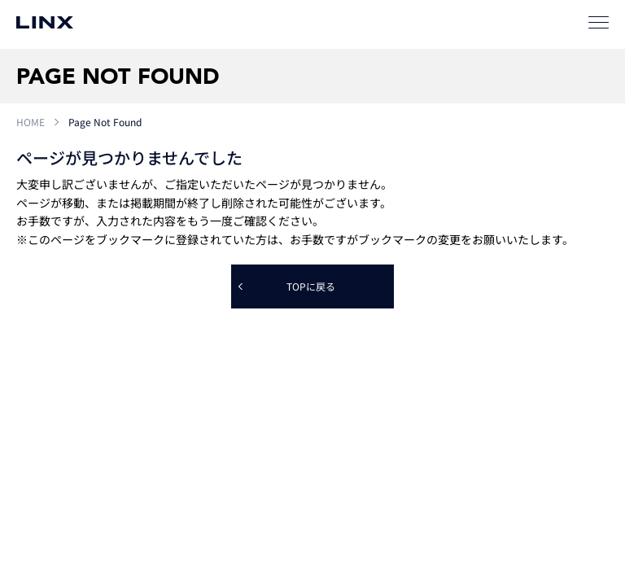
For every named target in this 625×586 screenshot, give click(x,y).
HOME (30, 122)
